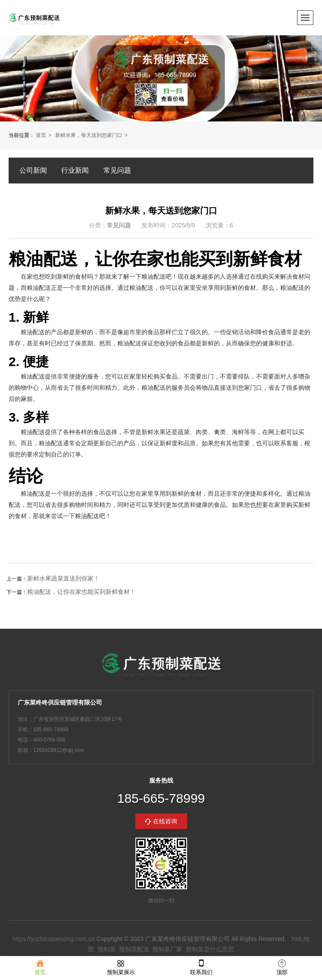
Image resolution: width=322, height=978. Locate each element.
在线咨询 (165, 821)
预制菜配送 (134, 949)
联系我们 (201, 966)
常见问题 (117, 170)
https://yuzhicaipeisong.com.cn (54, 938)
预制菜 (106, 949)
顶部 (282, 966)
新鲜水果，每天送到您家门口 (88, 135)
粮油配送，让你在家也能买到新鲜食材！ (81, 591)
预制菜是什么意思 (210, 949)
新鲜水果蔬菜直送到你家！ (63, 578)
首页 (41, 135)
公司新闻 (33, 170)
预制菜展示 (121, 966)
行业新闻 (75, 170)
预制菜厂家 (167, 949)
